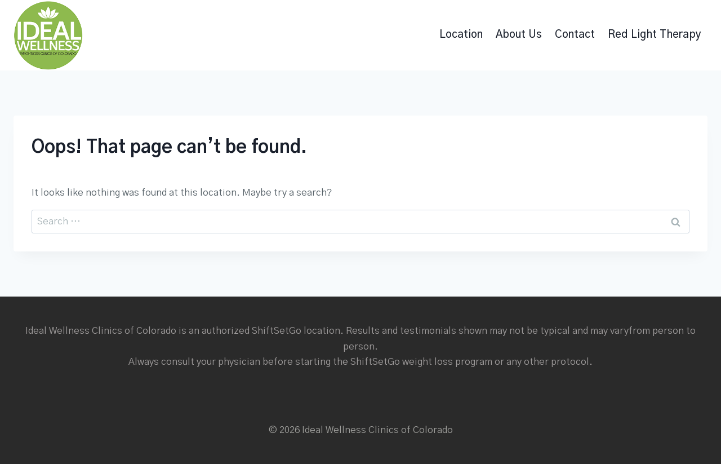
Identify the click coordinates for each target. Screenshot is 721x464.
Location (461, 34)
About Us (519, 34)
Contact (575, 34)
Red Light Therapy (654, 34)
